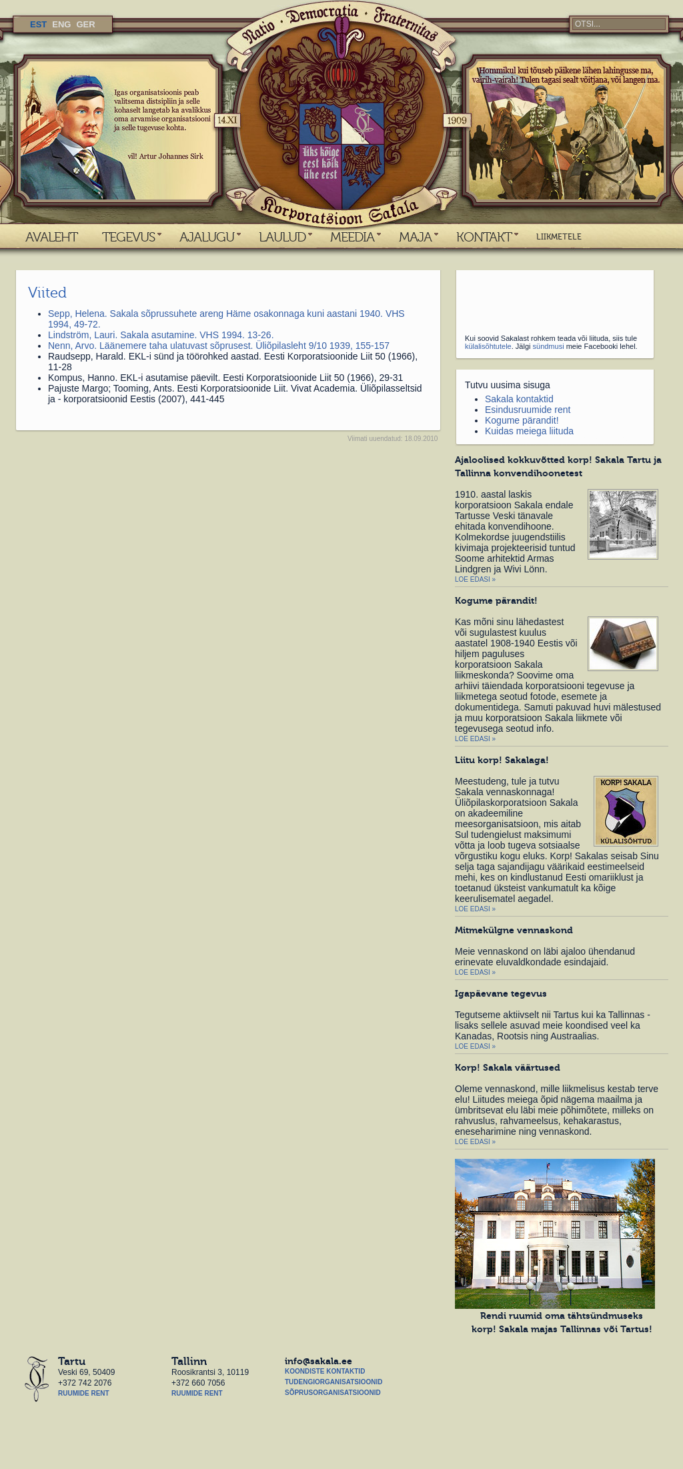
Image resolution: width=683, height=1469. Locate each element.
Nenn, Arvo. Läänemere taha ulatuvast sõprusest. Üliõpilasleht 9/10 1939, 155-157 (219, 345)
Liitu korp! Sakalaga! (502, 760)
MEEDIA (352, 236)
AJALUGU (206, 236)
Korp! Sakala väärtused (507, 1067)
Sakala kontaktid (519, 399)
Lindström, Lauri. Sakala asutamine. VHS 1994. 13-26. (161, 335)
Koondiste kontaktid (325, 1371)
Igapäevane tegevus (501, 993)
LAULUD (282, 236)
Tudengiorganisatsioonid (333, 1382)
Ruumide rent (83, 1393)
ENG (61, 24)
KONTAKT (484, 236)
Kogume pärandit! (522, 420)
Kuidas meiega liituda (529, 431)
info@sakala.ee (318, 1361)
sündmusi (548, 346)
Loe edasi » (475, 579)
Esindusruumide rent (527, 409)
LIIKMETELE (559, 236)
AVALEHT (51, 236)
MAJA (415, 236)
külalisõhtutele (488, 346)
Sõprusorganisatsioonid (333, 1392)
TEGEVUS (128, 236)
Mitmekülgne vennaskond (514, 930)
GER (85, 24)
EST (38, 24)
